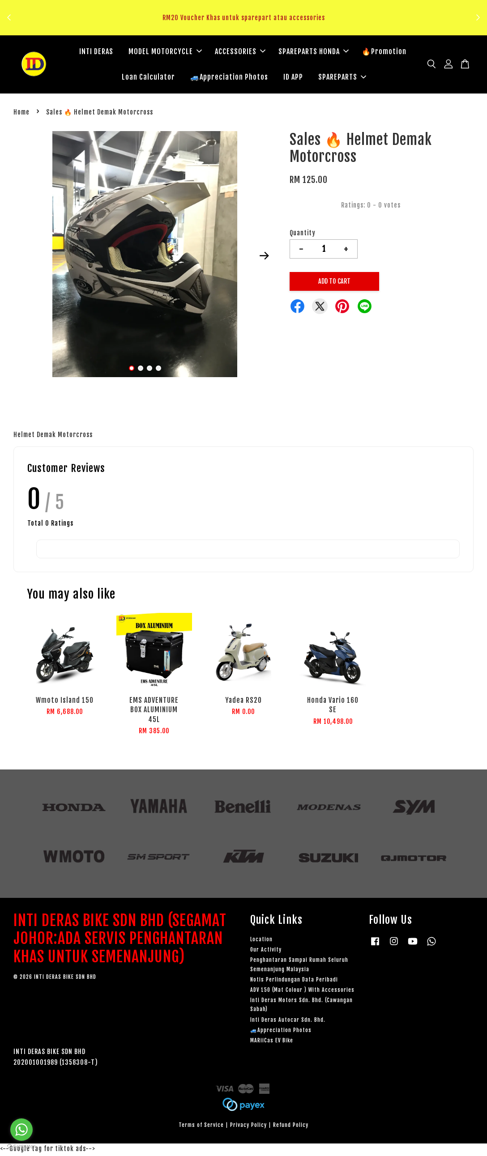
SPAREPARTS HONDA (313, 52)
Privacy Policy (248, 1127)
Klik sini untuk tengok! (246, 28)
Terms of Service (201, 1127)
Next (264, 257)
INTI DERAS (96, 52)
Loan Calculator (148, 77)
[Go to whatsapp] (21, 1129)
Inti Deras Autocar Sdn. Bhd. (287, 1021)
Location (261, 941)
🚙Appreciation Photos (229, 77)
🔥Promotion (384, 52)
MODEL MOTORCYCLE (165, 52)
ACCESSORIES (240, 52)
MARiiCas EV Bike (271, 1042)
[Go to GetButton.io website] (21, 1147)
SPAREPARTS (342, 77)
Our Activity (266, 951)
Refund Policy (290, 1127)
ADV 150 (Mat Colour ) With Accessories (302, 991)
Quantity (303, 235)
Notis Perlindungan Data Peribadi (294, 981)
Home (21, 114)
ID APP (293, 77)
